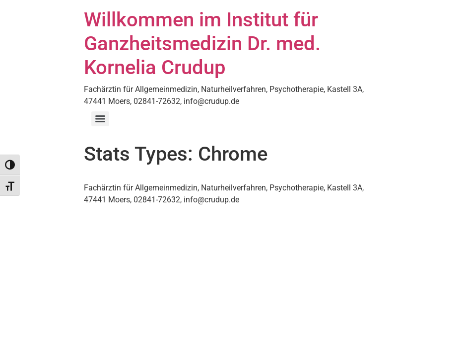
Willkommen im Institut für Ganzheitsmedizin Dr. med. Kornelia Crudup (202, 43)
